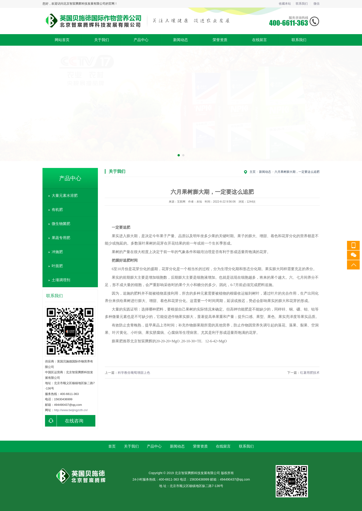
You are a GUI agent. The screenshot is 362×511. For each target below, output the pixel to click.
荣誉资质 (220, 40)
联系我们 (302, 3)
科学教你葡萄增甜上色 (134, 372)
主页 (253, 171)
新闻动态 (180, 40)
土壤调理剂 (61, 280)
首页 (112, 446)
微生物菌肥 (61, 224)
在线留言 (259, 40)
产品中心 (141, 40)
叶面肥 (57, 266)
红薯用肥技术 (310, 372)
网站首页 (62, 40)
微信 (317, 3)
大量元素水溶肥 (65, 195)
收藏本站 (285, 3)
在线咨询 (64, 421)
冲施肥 (57, 252)
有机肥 (57, 210)
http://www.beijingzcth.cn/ (71, 410)
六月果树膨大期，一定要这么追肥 (297, 171)
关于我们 (101, 40)
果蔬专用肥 (61, 238)
